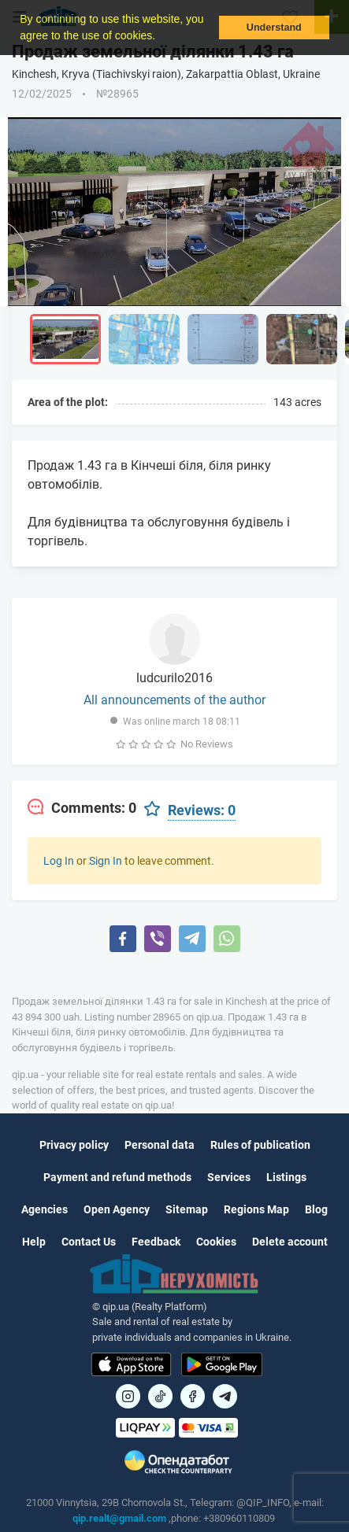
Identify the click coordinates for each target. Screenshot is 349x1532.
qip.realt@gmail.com (119, 1518)
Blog (316, 1209)
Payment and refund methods (117, 1177)
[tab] (82, 808)
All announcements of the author (174, 699)
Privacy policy (74, 1145)
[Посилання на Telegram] (225, 1396)
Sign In (105, 861)
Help (34, 1241)
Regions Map (256, 1209)
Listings (286, 1177)
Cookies (216, 1241)
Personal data (159, 1145)
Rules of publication (260, 1145)
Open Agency (117, 1209)
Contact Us (88, 1241)
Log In (58, 861)
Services (229, 1177)
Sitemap (186, 1209)
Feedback (156, 1241)
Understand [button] (274, 27)
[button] (160, 37)
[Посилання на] (128, 1396)
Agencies (44, 1209)
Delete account (290, 1241)
